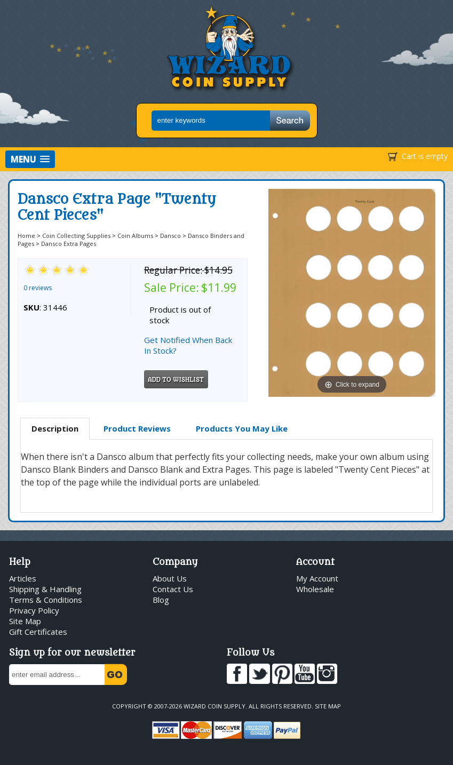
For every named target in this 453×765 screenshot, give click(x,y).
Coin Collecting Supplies (76, 236)
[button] (30, 159)
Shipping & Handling (45, 589)
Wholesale (315, 589)
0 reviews (37, 287)
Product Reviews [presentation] (137, 428)
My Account (317, 578)
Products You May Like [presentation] (242, 428)
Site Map (25, 621)
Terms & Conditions (45, 599)
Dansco (170, 236)
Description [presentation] (54, 428)
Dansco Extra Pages (68, 244)
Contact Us (173, 589)
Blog (161, 599)
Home (26, 236)
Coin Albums (135, 236)
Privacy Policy (34, 610)
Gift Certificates (38, 631)
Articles (22, 578)
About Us (170, 578)
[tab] (55, 429)
